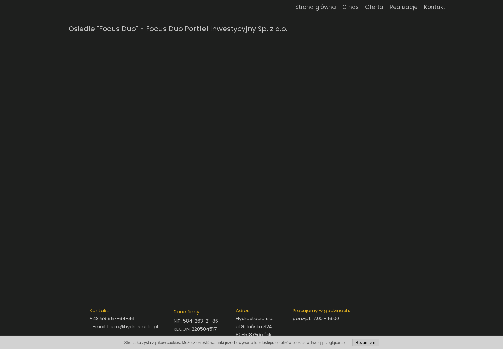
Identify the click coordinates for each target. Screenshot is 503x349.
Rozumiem (365, 342)
